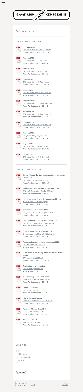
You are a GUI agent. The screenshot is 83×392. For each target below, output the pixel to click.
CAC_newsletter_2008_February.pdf (36, 136)
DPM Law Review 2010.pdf (33, 258)
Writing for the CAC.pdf (31, 322)
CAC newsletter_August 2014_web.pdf (37, 93)
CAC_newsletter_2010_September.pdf (37, 114)
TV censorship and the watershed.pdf (36, 279)
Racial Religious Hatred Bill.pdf (34, 312)
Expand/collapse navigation (41, 3)
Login (66, 383)
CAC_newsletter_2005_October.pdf (36, 157)
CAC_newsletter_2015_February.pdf (36, 82)
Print (18, 383)
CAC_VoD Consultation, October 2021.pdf (38, 191)
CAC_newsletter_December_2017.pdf (37, 50)
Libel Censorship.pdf (30, 290)
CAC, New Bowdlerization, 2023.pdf (36, 180)
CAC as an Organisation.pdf (33, 269)
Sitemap (24, 383)
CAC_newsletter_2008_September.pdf (37, 125)
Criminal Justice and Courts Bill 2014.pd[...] (38, 234)
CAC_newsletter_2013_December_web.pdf (38, 103)
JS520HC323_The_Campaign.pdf (35, 202)
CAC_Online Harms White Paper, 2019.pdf (38, 213)
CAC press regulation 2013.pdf (34, 245)
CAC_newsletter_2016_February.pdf (36, 71)
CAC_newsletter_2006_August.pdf (35, 146)
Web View (65, 385)
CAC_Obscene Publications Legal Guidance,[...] (40, 223)
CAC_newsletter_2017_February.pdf (36, 60)
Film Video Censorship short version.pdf (37, 301)
